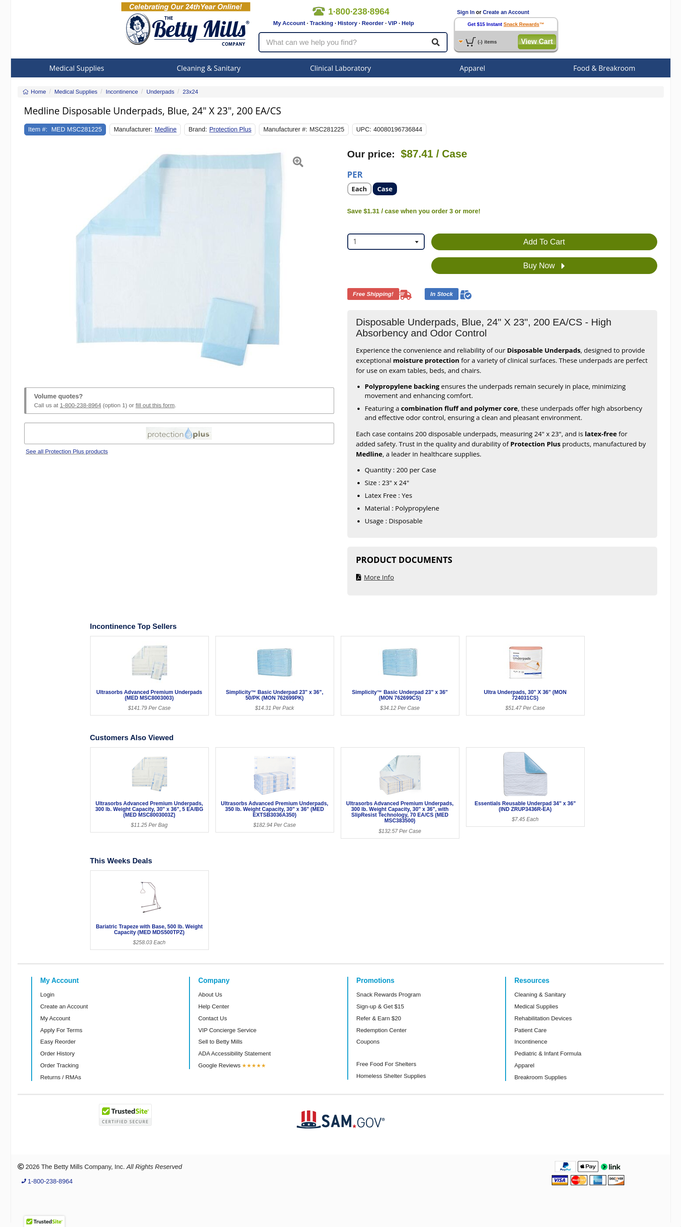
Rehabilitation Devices (543, 1018)
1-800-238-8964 (80, 405)
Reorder (373, 23)
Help (408, 23)
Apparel (472, 68)
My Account (289, 23)
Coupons (368, 1041)
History (347, 23)
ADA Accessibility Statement (234, 1053)
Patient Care (530, 1030)
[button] (35, 258)
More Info (379, 577)
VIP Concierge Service (227, 1030)
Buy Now (544, 266)
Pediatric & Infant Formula (547, 1053)
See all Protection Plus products (67, 451)
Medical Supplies (76, 68)
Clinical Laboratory (340, 68)
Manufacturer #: (285, 129)
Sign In (466, 12)
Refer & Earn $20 (379, 1018)
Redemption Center (382, 1030)
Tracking (321, 23)
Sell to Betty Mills (220, 1041)
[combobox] (386, 242)
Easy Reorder (58, 1041)
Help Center (213, 1006)
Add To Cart (544, 241)
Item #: (37, 129)
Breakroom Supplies (540, 1077)
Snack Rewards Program (389, 994)
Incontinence (530, 1041)
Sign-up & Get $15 (380, 1006)
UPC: (363, 129)
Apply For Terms (61, 1030)
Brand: (198, 129)
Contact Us (212, 1018)
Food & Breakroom (604, 68)
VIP (392, 23)
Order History (57, 1053)
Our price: (371, 154)
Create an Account (506, 12)
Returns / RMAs (60, 1077)
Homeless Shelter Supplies (391, 1076)
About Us (210, 994)
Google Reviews (219, 1065)
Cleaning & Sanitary (208, 68)
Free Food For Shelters (386, 1064)
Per (355, 173)
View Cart (537, 41)
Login (47, 994)
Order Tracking (59, 1065)
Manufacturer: (133, 129)
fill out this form (155, 405)
